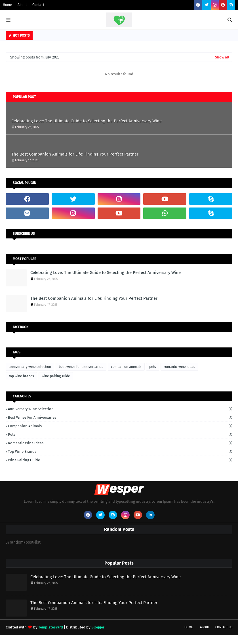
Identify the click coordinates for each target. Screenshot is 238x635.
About (22, 5)
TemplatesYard (50, 627)
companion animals (126, 367)
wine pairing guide (56, 376)
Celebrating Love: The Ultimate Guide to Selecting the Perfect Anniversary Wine (86, 120)
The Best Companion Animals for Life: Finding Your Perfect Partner (74, 154)
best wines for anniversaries (81, 367)
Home (7, 5)
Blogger (97, 627)
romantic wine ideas (179, 367)
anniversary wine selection (30, 367)
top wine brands (21, 376)
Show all (222, 57)
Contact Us (223, 627)
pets (152, 367)
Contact (38, 5)
